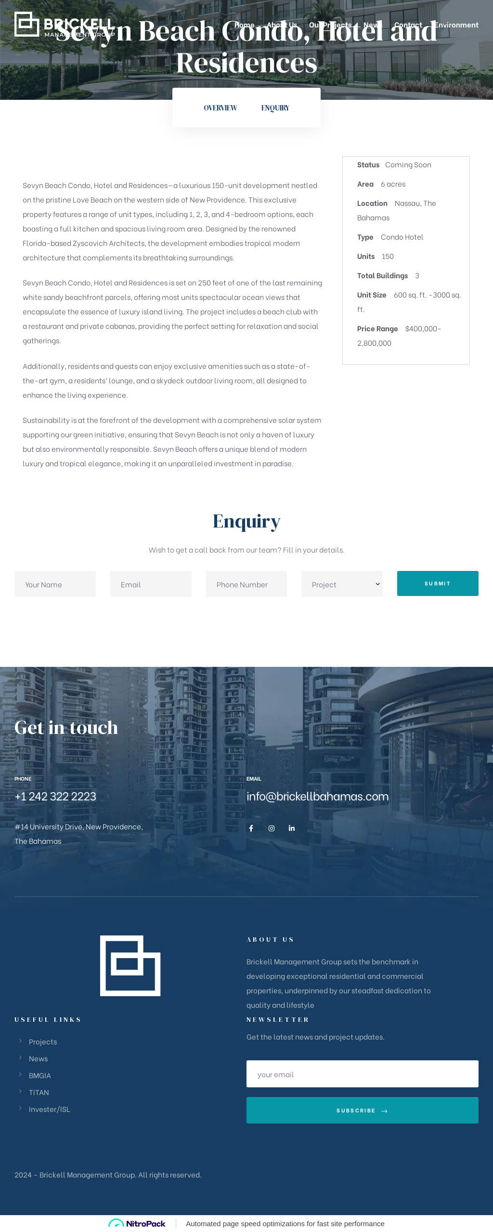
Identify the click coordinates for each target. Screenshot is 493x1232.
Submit (438, 583)
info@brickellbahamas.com (317, 794)
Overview (220, 108)
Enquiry (275, 108)
